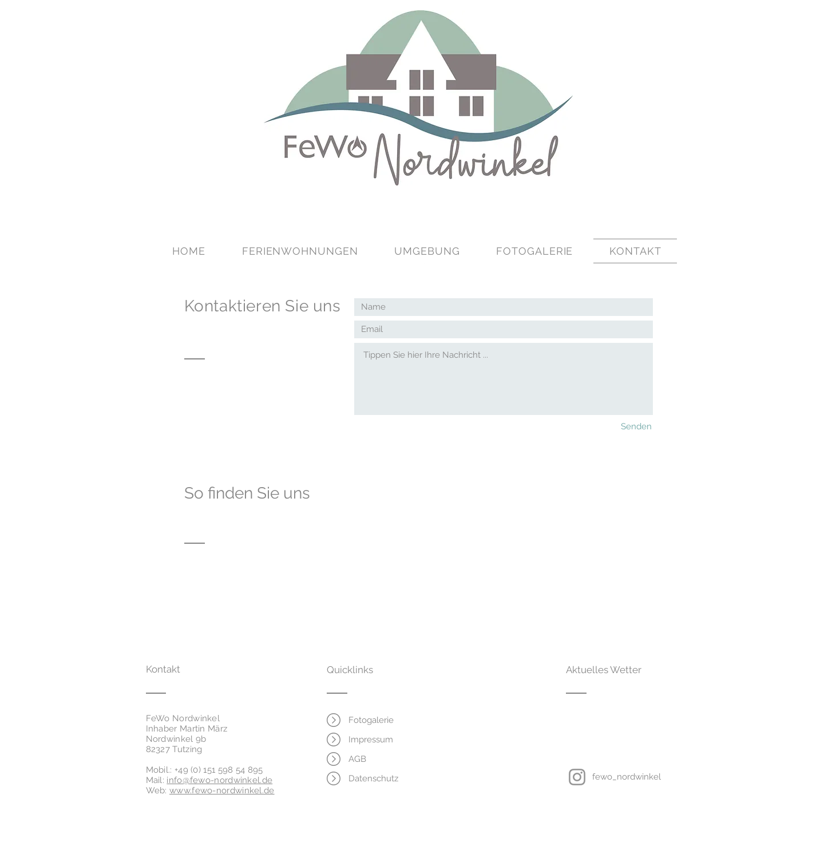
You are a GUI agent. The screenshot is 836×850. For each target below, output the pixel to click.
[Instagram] (577, 777)
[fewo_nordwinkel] (626, 776)
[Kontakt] (189, 669)
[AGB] (357, 759)
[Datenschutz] (373, 778)
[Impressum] (371, 739)
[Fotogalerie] (371, 720)
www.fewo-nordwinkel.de (222, 790)
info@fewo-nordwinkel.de (219, 780)
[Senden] (627, 426)
